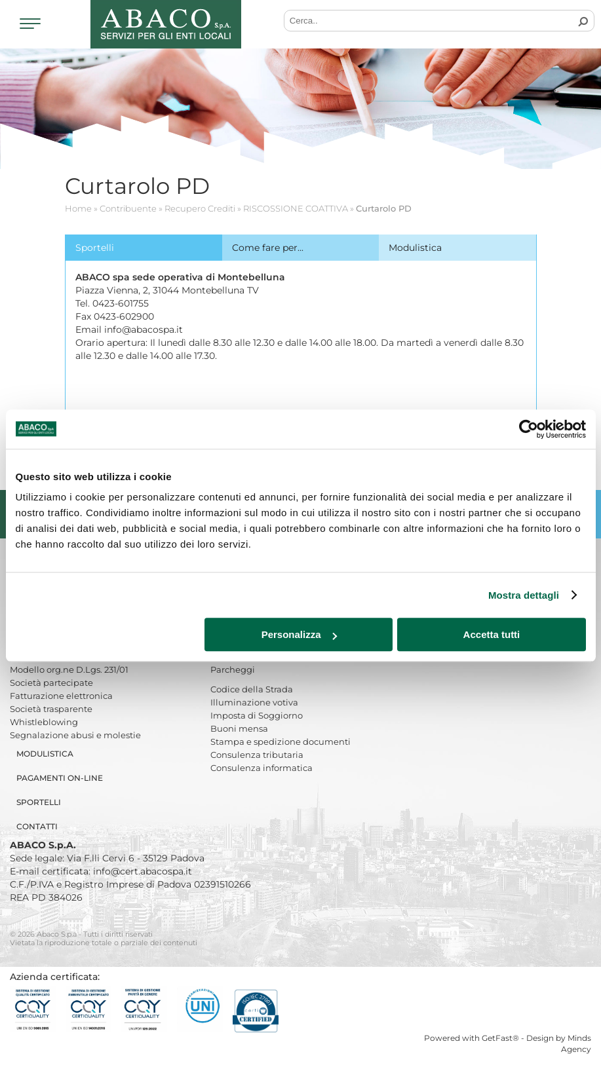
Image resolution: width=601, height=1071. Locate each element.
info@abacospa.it (143, 329)
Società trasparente (51, 709)
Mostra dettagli (523, 595)
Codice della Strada (251, 689)
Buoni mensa (239, 728)
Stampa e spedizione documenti (280, 741)
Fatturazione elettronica (61, 695)
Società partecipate (51, 682)
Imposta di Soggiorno (256, 715)
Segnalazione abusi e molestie (75, 735)
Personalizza (299, 634)
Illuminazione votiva (254, 702)
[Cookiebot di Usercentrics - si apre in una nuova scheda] (528, 429)
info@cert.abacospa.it (142, 871)
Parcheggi (232, 669)
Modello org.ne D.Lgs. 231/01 (69, 669)
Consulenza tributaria (256, 754)
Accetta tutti (491, 634)
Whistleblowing (44, 722)
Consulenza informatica (261, 767)
